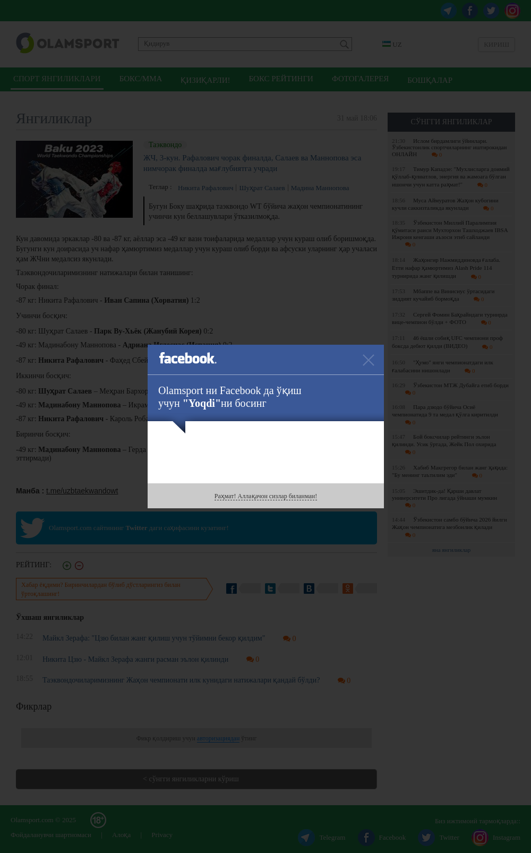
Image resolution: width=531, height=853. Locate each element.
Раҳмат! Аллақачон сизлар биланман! (266, 496)
